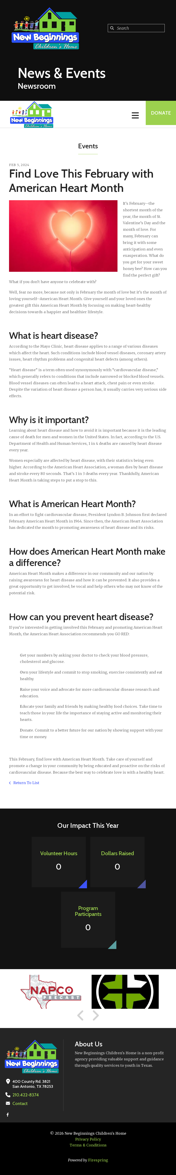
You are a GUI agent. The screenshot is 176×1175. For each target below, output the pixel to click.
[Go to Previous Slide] (80, 1015)
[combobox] (136, 28)
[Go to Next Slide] (95, 1015)
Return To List (25, 782)
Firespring (98, 1159)
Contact (19, 1103)
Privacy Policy (88, 1138)
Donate (159, 114)
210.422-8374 (24, 1094)
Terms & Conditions (88, 1144)
